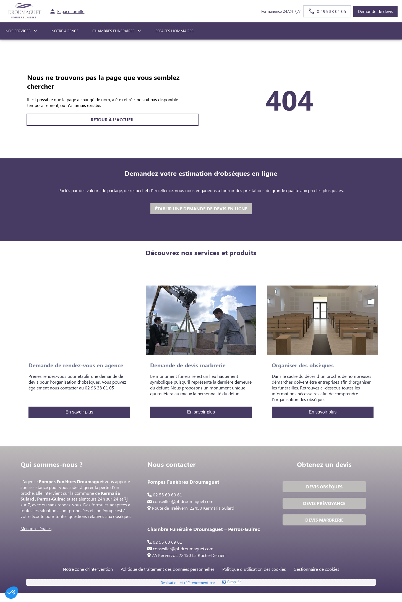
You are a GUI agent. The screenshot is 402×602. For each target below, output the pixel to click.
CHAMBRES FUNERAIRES (113, 30)
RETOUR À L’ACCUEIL (112, 119)
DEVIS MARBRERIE (324, 521)
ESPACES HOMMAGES (174, 30)
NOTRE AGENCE (65, 30)
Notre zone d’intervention (88, 577)
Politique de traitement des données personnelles (168, 577)
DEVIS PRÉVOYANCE (323, 504)
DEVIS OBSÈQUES (324, 488)
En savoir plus (79, 412)
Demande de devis (375, 11)
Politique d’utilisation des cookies (254, 577)
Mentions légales (37, 529)
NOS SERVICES (18, 30)
